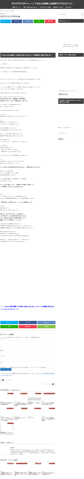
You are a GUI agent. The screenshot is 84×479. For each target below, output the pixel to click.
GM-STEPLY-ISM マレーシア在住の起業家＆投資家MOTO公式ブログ (42, 3)
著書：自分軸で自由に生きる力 (30, 7)
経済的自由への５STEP (58, 7)
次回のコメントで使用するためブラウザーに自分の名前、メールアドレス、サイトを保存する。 (24, 367)
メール (2, 356)
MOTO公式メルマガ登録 (45, 7)
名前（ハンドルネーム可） (64, 127)
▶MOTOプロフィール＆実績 (71, 44)
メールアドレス (62, 133)
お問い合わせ (68, 7)
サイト (1, 361)
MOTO (12, 447)
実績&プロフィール (17, 7)
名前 (2, 350)
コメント (3, 339)
